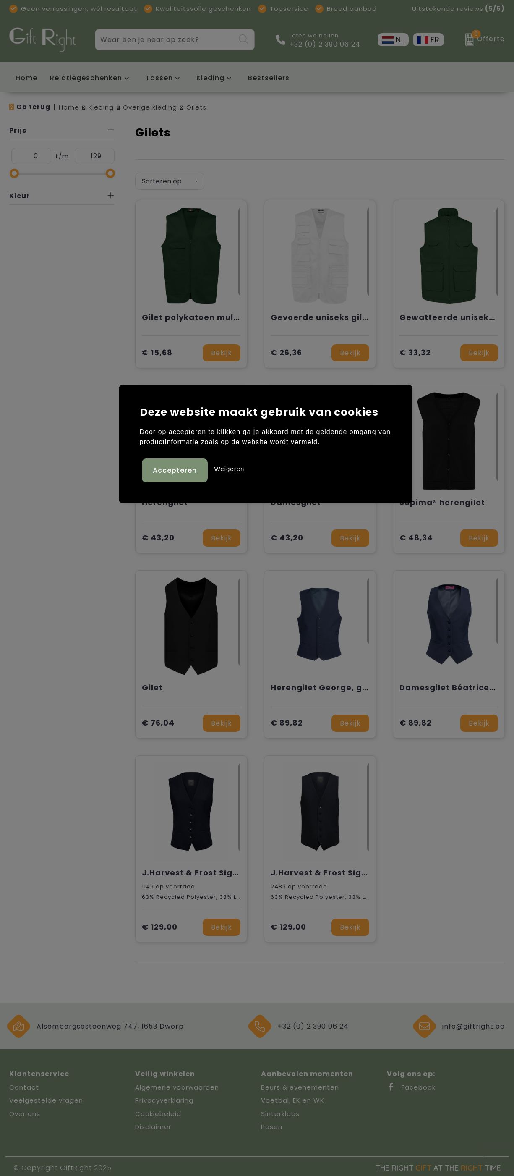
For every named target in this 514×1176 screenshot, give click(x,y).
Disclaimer (153, 1123)
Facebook (411, 1084)
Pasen (271, 1123)
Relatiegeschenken (86, 78)
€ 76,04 (158, 720)
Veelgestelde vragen (46, 1097)
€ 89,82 (287, 720)
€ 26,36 (286, 350)
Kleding (210, 78)
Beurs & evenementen (300, 1084)
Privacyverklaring (164, 1097)
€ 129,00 (159, 924)
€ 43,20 (158, 535)
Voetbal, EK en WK (292, 1097)
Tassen (159, 78)
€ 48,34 (416, 535)
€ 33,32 (415, 350)
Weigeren (229, 467)
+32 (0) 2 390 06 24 (325, 44)
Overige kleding (150, 107)
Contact (24, 1084)
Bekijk (221, 350)
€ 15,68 (157, 350)
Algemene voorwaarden (177, 1084)
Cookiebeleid (158, 1110)
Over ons (24, 1110)
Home (69, 107)
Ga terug (33, 106)
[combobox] (165, 39)
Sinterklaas (280, 1110)
